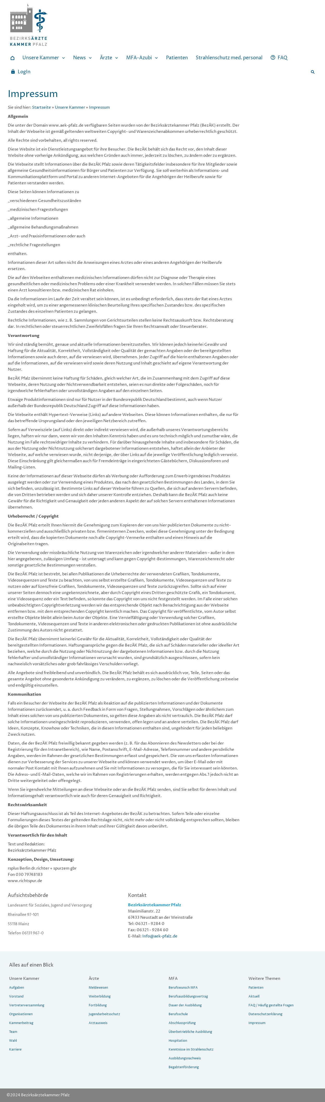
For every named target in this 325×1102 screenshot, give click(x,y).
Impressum (99, 107)
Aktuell (253, 996)
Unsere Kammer (70, 107)
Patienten (255, 988)
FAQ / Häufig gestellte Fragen (271, 1005)
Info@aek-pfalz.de (159, 936)
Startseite (41, 107)
